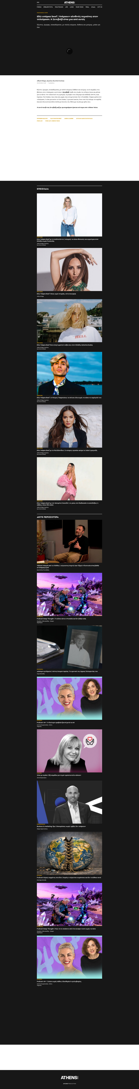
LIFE (66, 7)
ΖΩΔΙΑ (93, 7)
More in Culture (42, 563)
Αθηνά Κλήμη (40, 296)
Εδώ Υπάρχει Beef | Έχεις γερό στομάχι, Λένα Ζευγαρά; (56, 294)
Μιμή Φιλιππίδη (41, 674)
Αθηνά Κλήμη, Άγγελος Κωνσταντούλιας (50, 81)
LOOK (72, 7)
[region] (69, 151)
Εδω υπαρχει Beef (55, 118)
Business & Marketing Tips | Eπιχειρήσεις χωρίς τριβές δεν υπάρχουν (61, 826)
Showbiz (40, 237)
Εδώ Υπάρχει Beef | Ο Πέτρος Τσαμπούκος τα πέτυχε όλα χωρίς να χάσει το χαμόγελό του (69, 398)
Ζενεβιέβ (66, 92)
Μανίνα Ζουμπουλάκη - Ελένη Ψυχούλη (44, 725)
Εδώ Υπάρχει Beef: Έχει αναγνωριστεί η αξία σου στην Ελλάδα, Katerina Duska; (65, 345)
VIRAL (87, 7)
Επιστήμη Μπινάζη (41, 880)
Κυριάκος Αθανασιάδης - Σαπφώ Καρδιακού (45, 621)
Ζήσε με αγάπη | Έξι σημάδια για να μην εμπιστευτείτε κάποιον (59, 775)
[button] (38, 2)
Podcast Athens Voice (52, 121)
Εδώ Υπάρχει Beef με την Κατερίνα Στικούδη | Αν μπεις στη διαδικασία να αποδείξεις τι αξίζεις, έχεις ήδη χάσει (67, 504)
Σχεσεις (39, 773)
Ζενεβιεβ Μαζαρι (42, 118)
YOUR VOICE (79, 7)
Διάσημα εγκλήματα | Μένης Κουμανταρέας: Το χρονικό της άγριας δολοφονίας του (67, 671)
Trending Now (42, 13)
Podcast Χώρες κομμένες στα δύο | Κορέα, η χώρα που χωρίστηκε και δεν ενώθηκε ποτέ (69, 877)
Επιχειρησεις (41, 824)
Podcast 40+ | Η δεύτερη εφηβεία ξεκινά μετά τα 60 (56, 722)
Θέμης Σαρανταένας (42, 829)
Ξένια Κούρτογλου (41, 777)
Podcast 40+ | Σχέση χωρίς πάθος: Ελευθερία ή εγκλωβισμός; (59, 981)
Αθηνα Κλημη (68, 118)
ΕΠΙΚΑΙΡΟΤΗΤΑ (48, 7)
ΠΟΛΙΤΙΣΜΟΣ (59, 7)
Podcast (40, 121)
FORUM (39, 7)
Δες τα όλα (42, 192)
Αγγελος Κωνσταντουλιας (84, 118)
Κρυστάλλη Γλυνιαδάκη (43, 570)
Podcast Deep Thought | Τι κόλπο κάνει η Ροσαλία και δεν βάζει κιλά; (61, 619)
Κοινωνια (40, 616)
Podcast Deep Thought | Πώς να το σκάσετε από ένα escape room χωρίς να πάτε (66, 929)
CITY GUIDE (101, 7)
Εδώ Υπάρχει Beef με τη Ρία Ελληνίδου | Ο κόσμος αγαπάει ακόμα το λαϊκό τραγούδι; (67, 450)
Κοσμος (39, 875)
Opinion (39, 720)
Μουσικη (40, 292)
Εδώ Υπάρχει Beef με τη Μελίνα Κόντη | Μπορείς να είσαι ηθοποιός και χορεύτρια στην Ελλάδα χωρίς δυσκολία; (67, 240)
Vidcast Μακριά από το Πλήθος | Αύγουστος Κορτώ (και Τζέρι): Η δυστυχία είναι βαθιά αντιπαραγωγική (68, 566)
